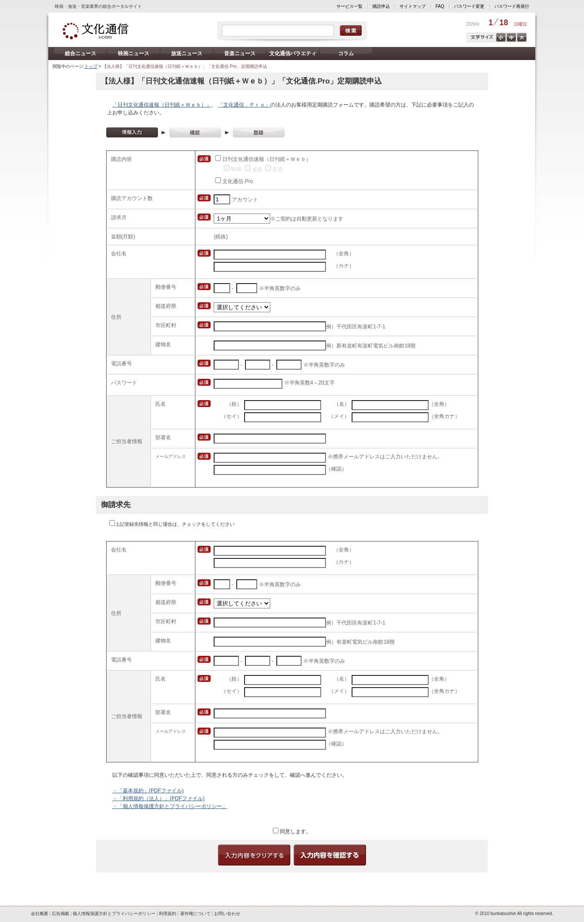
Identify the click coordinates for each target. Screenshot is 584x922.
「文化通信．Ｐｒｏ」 (244, 105)
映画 (236, 169)
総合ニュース (80, 53)
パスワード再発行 (511, 6)
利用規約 (167, 913)
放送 (257, 169)
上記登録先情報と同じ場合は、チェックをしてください (175, 524)
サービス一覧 (349, 6)
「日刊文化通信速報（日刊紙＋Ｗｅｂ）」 (161, 105)
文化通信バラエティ (292, 53)
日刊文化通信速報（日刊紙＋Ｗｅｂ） (266, 159)
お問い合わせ (227, 913)
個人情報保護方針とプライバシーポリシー (114, 913)
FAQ (440, 6)
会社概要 (39, 913)
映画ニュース (133, 53)
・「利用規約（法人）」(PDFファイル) (158, 798)
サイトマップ (412, 6)
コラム (346, 53)
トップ (90, 66)
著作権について (195, 913)
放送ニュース (186, 53)
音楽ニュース (239, 53)
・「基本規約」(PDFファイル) (148, 791)
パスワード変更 (469, 6)
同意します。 (295, 831)
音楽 (277, 169)
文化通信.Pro (237, 181)
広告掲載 (60, 913)
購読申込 (381, 6)
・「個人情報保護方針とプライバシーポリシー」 (169, 806)
